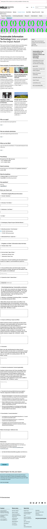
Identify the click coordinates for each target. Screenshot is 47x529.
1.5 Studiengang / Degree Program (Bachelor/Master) (11, 222)
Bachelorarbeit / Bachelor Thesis (8, 254)
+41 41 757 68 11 (3, 518)
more (1, 124)
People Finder (26, 510)
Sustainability (15, 32)
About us (9, 18)
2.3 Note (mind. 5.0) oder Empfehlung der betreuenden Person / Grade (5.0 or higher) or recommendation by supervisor (14, 260)
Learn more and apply (4, 482)
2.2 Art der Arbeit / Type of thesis (7, 252)
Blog (24, 525)
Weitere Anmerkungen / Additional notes (9, 429)
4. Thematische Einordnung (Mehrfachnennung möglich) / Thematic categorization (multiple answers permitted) (12, 392)
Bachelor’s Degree (15, 510)
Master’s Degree (15, 512)
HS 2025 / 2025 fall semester (7, 231)
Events (40, 16)
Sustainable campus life (37, 77)
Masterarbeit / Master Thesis (7, 256)
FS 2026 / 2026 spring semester (8, 233)
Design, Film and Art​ (36, 12)
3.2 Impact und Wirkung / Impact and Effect (14, 326)
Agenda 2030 (35, 66)
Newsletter (37, 510)
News (25, 515)
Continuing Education (18, 16)
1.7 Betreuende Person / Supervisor (7, 236)
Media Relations (15, 521)
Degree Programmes (6, 16)
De (31, 7)
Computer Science (21, 12)
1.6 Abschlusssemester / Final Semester (8, 229)
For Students (14, 523)
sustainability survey (37, 82)
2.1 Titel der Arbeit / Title (5, 245)
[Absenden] (4, 464)
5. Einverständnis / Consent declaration (8, 413)
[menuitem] (6, 16)
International (34, 16)
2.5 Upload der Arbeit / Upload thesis (8, 277)
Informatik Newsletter (28, 526)
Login (27, 7)
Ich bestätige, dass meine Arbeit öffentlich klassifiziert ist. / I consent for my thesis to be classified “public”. (15, 417)
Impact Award (21, 32)
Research (27, 16)
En (33, 7)
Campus (3, 18)
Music (42, 12)
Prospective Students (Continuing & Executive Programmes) (16, 515)
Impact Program (36, 80)
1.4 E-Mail (2, 215)
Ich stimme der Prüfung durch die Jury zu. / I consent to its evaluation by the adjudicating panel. (13, 420)
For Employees (14, 524)
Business (14, 12)
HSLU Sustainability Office (38, 85)
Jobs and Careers (27, 521)
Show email (35, 45)
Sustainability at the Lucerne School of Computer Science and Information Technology (38, 62)
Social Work (28, 12)
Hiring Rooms (26, 523)
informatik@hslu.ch (3, 520)
